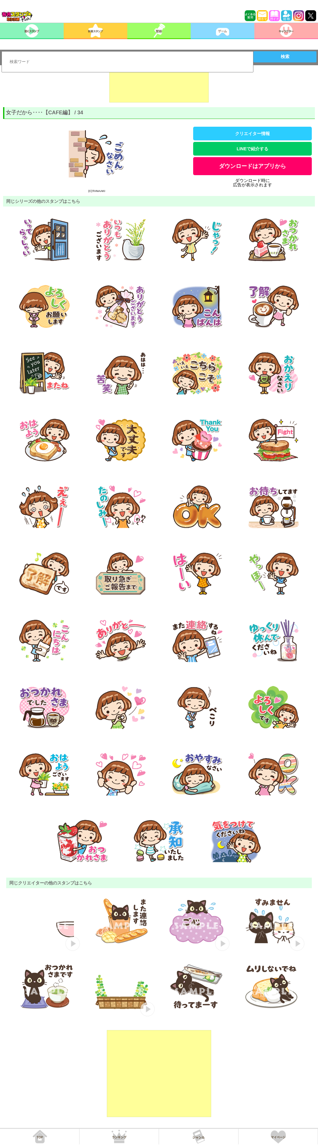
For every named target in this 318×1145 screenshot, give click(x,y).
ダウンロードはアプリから (252, 166)
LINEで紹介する (252, 148)
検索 (285, 56)
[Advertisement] (159, 86)
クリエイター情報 (252, 133)
